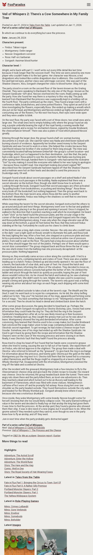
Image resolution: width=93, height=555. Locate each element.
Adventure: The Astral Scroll (19, 455)
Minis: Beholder (12, 519)
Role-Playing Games (27, 501)
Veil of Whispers (33, 27)
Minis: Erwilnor (11, 513)
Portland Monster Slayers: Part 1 (21, 492)
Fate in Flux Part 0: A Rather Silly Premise (25, 486)
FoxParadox (16, 4)
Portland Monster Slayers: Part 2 (21, 489)
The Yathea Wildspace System (20, 496)
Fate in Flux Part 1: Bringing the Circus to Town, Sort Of (32, 482)
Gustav (56, 435)
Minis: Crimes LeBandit (16, 506)
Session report (44, 435)
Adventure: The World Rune (18, 462)
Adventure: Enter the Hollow (18, 458)
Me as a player (29, 435)
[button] (90, 4)
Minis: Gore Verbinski (15, 509)
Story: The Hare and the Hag (18, 465)
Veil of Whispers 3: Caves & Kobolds (26, 427)
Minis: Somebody (13, 516)
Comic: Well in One (14, 468)
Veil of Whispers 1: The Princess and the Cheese (36, 430)
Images (16, 525)
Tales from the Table (39, 25)
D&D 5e (17, 435)
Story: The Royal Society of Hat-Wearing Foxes (28, 472)
